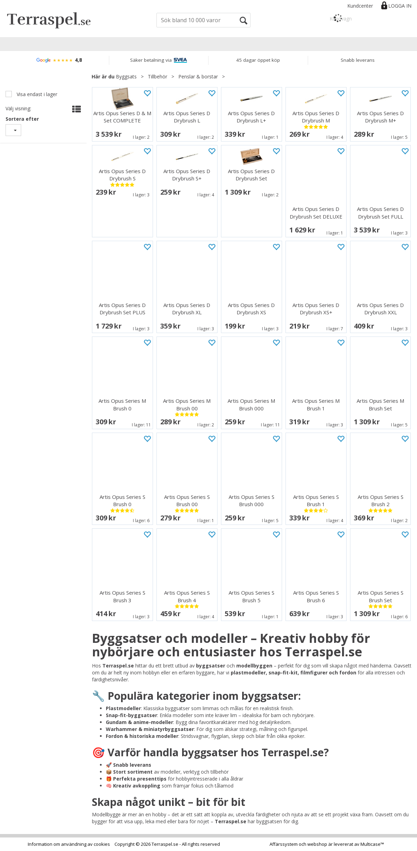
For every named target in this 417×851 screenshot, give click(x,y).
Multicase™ (372, 844)
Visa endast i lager (36, 94)
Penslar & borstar (198, 76)
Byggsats (126, 76)
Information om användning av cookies (69, 844)
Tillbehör (157, 76)
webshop (317, 844)
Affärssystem (284, 844)
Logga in (399, 5)
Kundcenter (360, 5)
